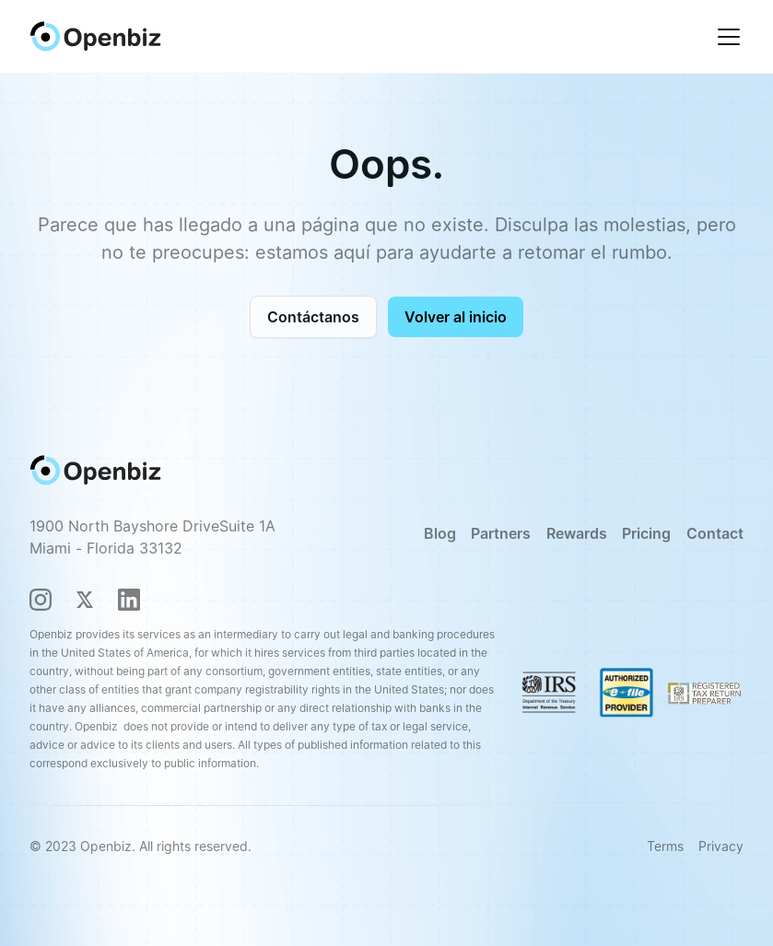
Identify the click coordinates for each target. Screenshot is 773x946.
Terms (665, 846)
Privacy (721, 846)
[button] (725, 37)
